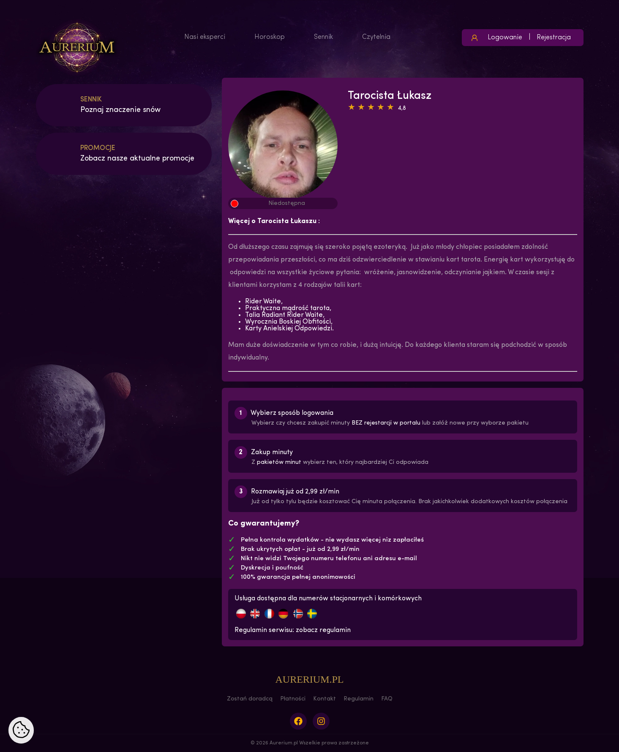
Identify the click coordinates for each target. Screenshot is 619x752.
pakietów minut (279, 462)
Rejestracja (554, 37)
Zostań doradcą (250, 699)
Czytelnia (376, 37)
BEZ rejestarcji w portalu (386, 423)
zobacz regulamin (323, 630)
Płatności (292, 699)
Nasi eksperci (204, 37)
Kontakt (324, 699)
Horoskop (269, 37)
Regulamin (359, 699)
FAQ (387, 699)
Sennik (323, 37)
